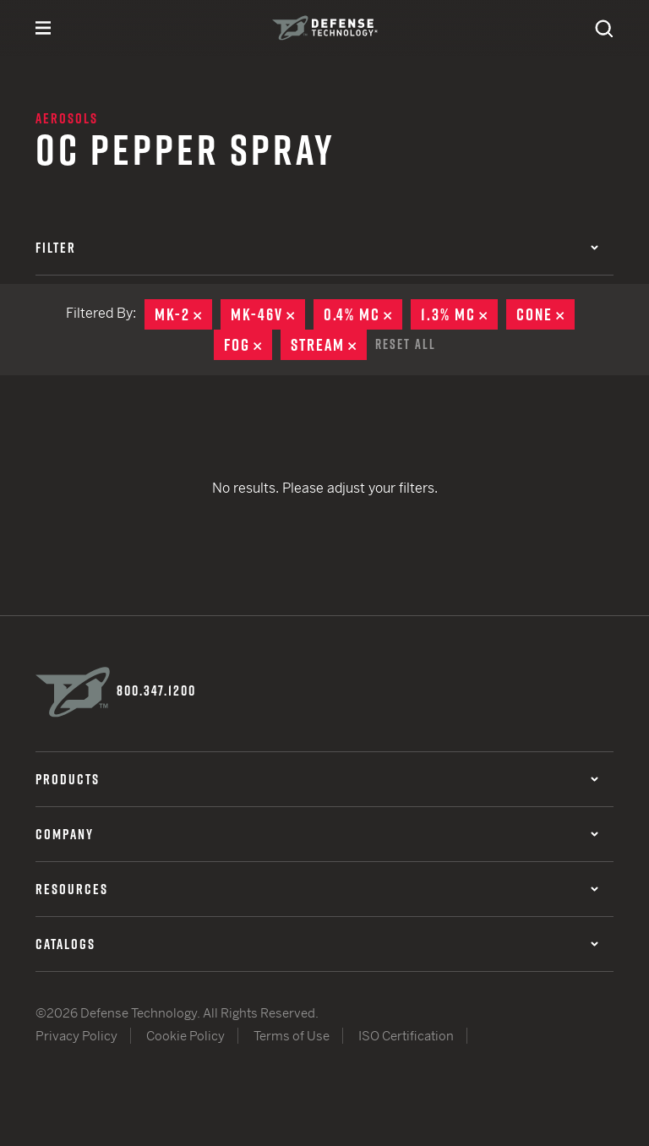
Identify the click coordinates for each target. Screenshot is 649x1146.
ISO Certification (406, 1036)
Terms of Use (292, 1036)
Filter (316, 247)
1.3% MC (459, 314)
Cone (545, 314)
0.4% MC (363, 314)
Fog (248, 345)
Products (316, 779)
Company (316, 834)
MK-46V (268, 314)
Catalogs (316, 944)
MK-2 (183, 314)
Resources (316, 889)
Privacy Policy (76, 1036)
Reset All (405, 344)
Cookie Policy (185, 1036)
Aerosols (66, 118)
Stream (329, 345)
